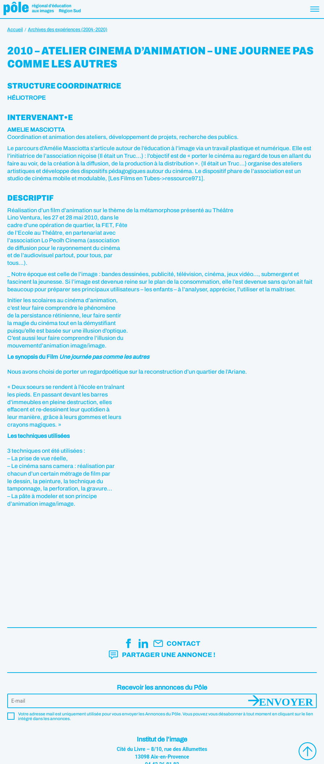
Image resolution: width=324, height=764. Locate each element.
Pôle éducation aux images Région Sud (42, 9)
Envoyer (286, 700)
